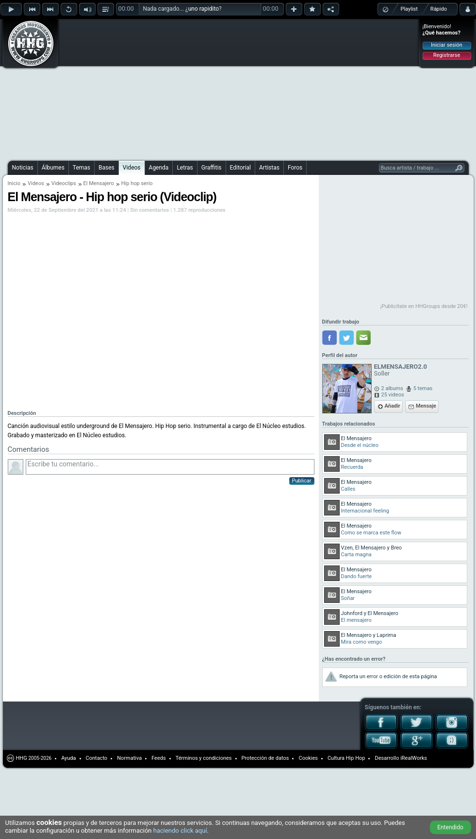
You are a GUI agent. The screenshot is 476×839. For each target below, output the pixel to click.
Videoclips (63, 183)
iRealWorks (413, 758)
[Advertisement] (182, 88)
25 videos (392, 395)
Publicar (302, 481)
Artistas (269, 167)
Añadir (392, 406)
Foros (295, 167)
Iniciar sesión (446, 45)
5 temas (423, 388)
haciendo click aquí (180, 830)
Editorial (240, 167)
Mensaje (426, 406)
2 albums (392, 388)
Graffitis (211, 167)
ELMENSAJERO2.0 (400, 366)
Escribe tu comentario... (170, 467)
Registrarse (446, 55)
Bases (106, 167)
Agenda (159, 167)
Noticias (22, 167)
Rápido (438, 9)
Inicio (14, 183)
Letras (185, 167)
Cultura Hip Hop (346, 758)
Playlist (409, 9)
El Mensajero (98, 183)
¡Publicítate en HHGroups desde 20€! (424, 306)
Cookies (307, 758)
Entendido (450, 827)
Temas (81, 167)
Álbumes (53, 167)
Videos (132, 167)
